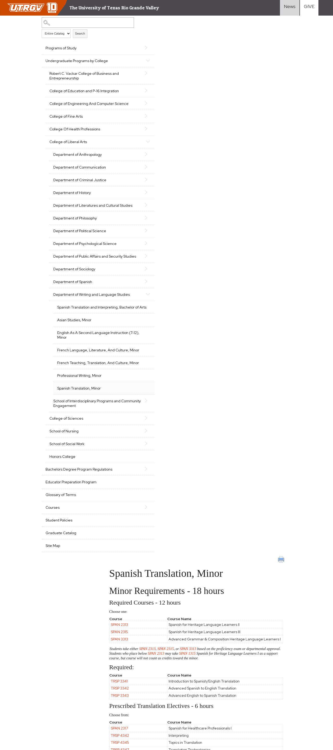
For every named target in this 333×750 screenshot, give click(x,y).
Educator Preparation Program (71, 556)
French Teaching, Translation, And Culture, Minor (82, 426)
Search (80, 33)
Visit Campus (291, 687)
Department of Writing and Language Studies (75, 339)
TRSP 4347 (140, 217)
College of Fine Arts (66, 130)
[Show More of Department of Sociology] (107, 310)
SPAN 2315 (139, 94)
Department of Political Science (72, 261)
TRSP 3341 (139, 148)
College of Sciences (66, 488)
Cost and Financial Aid (194, 680)
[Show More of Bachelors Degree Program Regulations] (107, 539)
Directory (288, 694)
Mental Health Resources (58, 709)
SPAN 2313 (139, 87)
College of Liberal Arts (68, 155)
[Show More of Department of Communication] (107, 181)
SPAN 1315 (242, 121)
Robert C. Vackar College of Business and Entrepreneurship (75, 80)
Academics (185, 667)
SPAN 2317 (139, 195)
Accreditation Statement (26, 697)
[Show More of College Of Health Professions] (107, 142)
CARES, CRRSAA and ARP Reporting (34, 688)
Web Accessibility (19, 709)
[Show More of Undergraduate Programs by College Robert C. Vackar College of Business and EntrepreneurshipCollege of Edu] (107, 60)
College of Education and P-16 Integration (74, 98)
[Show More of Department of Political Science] (107, 258)
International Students (246, 680)
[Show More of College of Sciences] (107, 488)
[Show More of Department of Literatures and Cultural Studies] (107, 228)
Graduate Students (244, 687)
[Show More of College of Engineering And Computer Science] (107, 112)
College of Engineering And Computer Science (72, 115)
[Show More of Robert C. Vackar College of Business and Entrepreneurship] (107, 78)
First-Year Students (244, 667)
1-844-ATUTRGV (101, 718)
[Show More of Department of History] (107, 215)
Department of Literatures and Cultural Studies (75, 231)
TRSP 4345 (140, 209)
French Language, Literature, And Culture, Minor (82, 408)
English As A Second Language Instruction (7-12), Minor (80, 389)
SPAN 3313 (139, 104)
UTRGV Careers (294, 680)
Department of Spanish (72, 324)
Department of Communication (66, 183)
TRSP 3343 (140, 162)
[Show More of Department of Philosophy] (107, 246)
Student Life (186, 687)
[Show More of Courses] (107, 582)
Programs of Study (61, 48)
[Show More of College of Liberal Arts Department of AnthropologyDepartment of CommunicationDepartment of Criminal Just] (107, 155)
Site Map (53, 620)
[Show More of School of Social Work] (107, 513)
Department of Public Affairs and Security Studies (77, 296)
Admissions (185, 673)
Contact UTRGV (70, 718)
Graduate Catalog (61, 607)
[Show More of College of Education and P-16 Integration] (107, 95)
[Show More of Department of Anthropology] (107, 168)
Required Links (103, 688)
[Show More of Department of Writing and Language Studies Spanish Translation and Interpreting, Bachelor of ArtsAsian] (107, 336)
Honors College (62, 526)
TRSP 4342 (140, 202)
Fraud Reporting (63, 697)
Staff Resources (295, 673)
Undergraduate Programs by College (70, 63)
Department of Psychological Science (77, 278)
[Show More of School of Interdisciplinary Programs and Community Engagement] (107, 466)
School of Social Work (66, 514)
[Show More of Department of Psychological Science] (107, 276)
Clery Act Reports (120, 697)
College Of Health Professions (74, 143)
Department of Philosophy (75, 246)
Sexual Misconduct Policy (104, 709)
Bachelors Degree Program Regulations (69, 541)
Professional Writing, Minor (79, 441)
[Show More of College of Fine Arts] (107, 130)
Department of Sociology (74, 311)
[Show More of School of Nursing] (107, 501)
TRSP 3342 (140, 155)
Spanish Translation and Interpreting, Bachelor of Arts (81, 356)
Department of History (72, 216)
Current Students (242, 694)
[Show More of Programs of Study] (107, 47)
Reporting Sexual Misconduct (29, 718)
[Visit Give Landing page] (309, 8)
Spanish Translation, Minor (79, 453)
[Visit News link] (289, 8)
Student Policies (59, 595)
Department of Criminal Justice (73, 201)
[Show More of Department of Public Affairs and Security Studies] (107, 293)
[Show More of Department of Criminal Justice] (107, 198)
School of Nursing (64, 501)
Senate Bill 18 (92, 697)
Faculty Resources (296, 667)
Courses (53, 582)
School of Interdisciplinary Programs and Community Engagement (75, 471)
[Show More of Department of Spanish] (107, 323)
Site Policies (77, 688)
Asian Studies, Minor (74, 371)
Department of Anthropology (77, 168)
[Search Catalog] (71, 22)
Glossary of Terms (61, 569)
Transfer (234, 673)
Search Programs (191, 694)
